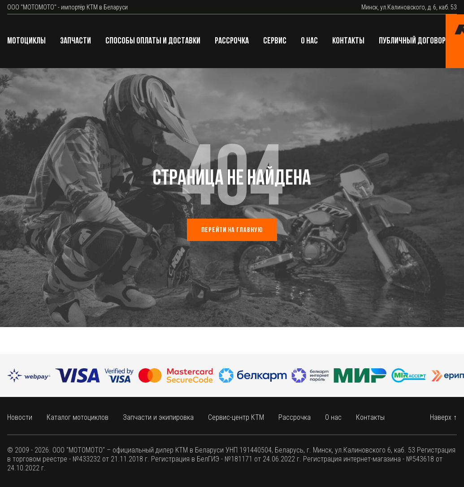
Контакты (348, 41)
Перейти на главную (232, 230)
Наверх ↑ (443, 417)
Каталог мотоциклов (77, 417)
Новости (19, 417)
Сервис (274, 41)
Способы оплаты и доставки (152, 41)
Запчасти (75, 41)
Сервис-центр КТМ (236, 417)
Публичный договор (412, 41)
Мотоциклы (26, 41)
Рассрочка (232, 41)
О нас (309, 41)
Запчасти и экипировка (158, 417)
